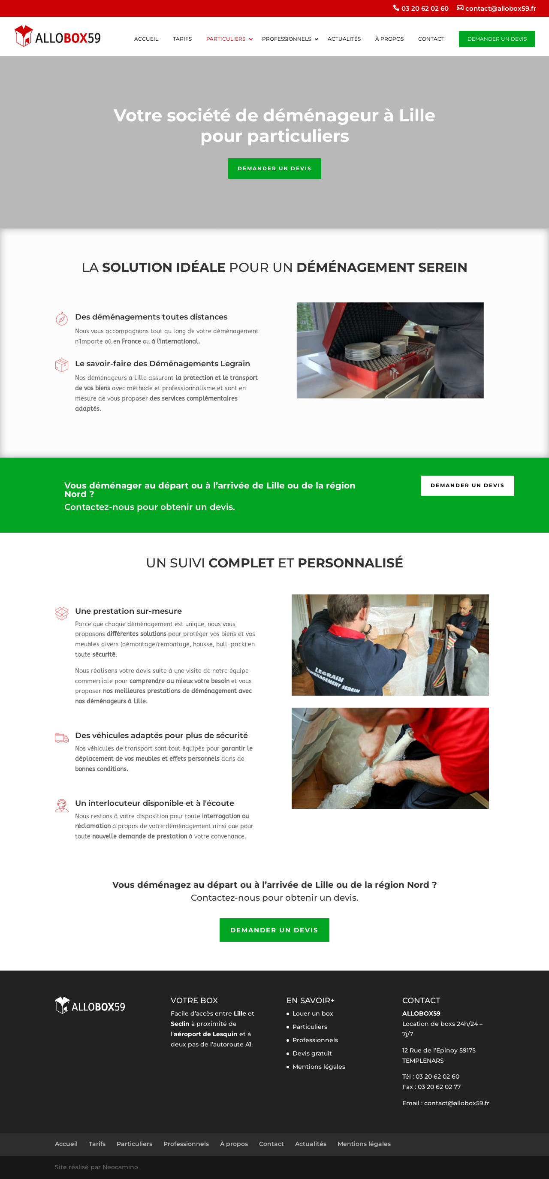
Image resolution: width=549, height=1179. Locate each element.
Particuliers (225, 39)
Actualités (344, 39)
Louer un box (313, 1013)
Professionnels (286, 39)
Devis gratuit (312, 1053)
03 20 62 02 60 (425, 8)
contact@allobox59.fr (500, 8)
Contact (431, 39)
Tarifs (182, 39)
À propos (389, 39)
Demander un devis (497, 39)
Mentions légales (319, 1066)
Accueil (146, 39)
